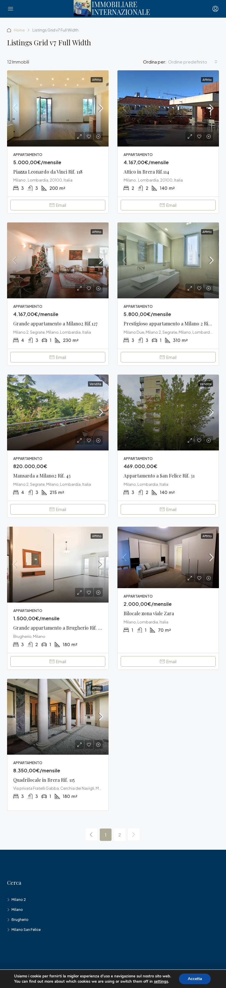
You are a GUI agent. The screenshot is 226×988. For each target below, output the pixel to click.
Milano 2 (18, 899)
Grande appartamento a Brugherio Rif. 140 (59, 628)
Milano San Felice (26, 929)
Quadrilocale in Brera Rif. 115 (44, 780)
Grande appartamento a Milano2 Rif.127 (55, 323)
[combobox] (192, 62)
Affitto (96, 79)
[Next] (134, 834)
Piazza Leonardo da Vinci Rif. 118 (47, 172)
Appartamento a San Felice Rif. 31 (159, 476)
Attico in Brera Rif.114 (146, 172)
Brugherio (20, 919)
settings (161, 981)
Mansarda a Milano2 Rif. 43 (42, 476)
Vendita (95, 384)
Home (19, 30)
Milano (17, 909)
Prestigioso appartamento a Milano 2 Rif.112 (170, 323)
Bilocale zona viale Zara (149, 613)
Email (57, 205)
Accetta (195, 979)
